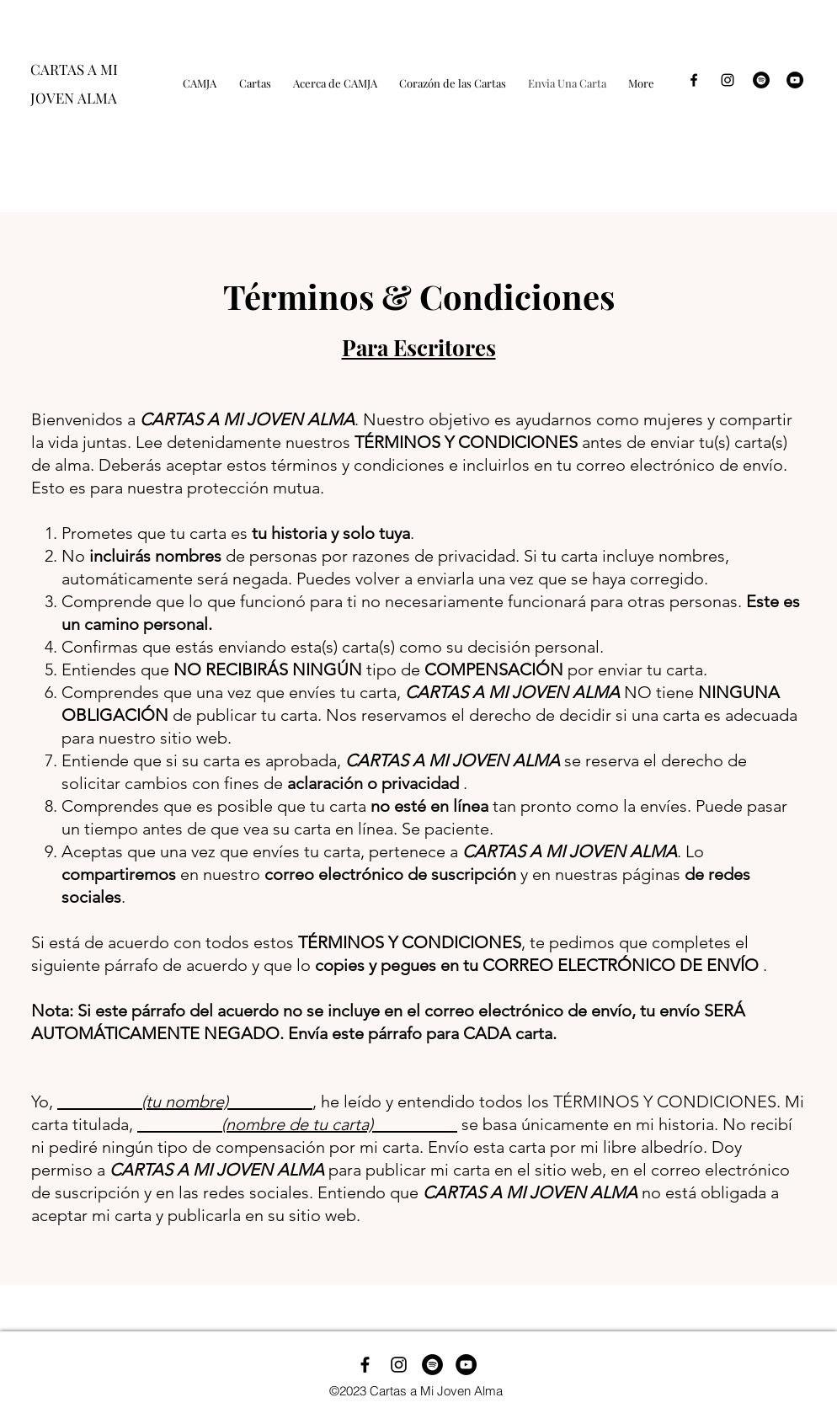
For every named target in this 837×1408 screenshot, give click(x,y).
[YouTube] (794, 80)
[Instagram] (398, 1364)
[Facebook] (365, 1364)
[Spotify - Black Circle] (761, 80)
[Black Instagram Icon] (727, 80)
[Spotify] (432, 1364)
